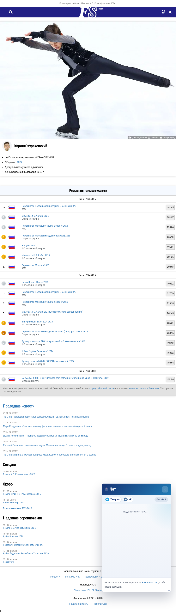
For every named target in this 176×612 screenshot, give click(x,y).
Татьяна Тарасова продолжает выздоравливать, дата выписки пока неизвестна (46, 416)
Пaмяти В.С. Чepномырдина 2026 (19, 528)
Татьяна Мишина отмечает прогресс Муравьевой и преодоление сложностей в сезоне (49, 454)
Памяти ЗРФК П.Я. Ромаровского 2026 (22, 494)
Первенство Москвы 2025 (35, 265)
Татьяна (155, 137)
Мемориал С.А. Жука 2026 (35, 215)
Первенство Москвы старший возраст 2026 (45, 225)
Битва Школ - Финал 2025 (35, 282)
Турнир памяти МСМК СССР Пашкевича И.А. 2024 (48, 361)
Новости (55, 576)
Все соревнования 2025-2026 (17, 508)
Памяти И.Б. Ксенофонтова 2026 (98, 3)
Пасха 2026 (8, 562)
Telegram (112, 499)
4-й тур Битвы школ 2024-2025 (37, 321)
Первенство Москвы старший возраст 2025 (45, 301)
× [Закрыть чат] (165, 489)
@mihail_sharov (139, 137)
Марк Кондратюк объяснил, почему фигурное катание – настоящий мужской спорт (47, 426)
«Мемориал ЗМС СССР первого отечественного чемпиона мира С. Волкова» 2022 (65, 377)
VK (127, 499)
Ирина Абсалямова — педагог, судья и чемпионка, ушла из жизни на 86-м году (45, 435)
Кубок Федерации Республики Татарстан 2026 (26, 553)
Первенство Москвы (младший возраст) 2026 (46, 235)
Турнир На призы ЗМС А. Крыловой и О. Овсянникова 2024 (53, 341)
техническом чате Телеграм (144, 388)
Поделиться (100, 603)
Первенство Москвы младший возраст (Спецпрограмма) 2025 (55, 331)
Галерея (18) (168, 137)
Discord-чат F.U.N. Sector (88, 590)
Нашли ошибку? (78, 603)
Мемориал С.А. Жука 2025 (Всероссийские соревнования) (52, 311)
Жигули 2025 (28, 245)
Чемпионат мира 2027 (14, 502)
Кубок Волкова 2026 (13, 536)
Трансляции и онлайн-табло (100, 576)
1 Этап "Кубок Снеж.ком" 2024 (37, 351)
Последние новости (18, 406)
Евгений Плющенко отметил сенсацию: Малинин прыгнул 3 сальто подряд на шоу (47, 445)
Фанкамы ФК (72, 576)
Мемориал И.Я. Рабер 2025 (36, 255)
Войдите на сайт (150, 582)
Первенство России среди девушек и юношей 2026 (49, 206)
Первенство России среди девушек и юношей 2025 (49, 292)
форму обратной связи (101, 388)
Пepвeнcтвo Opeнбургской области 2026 (23, 545)
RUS (19, 162)
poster (15, 413)
